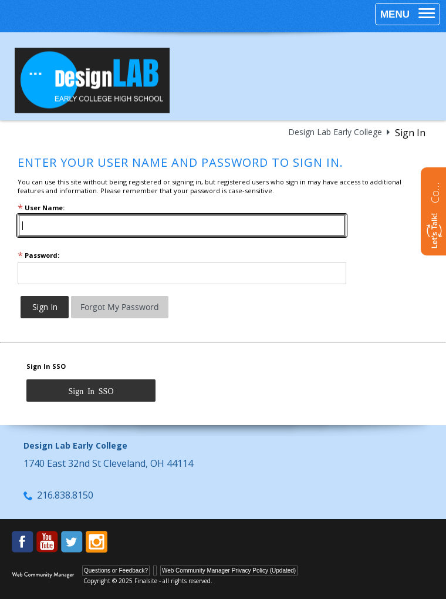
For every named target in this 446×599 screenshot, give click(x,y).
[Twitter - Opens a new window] (72, 542)
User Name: (41, 207)
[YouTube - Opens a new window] (47, 542)
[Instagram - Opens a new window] (96, 542)
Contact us (435, 191)
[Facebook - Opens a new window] (22, 542)
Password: (38, 255)
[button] (407, 14)
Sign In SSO (46, 366)
